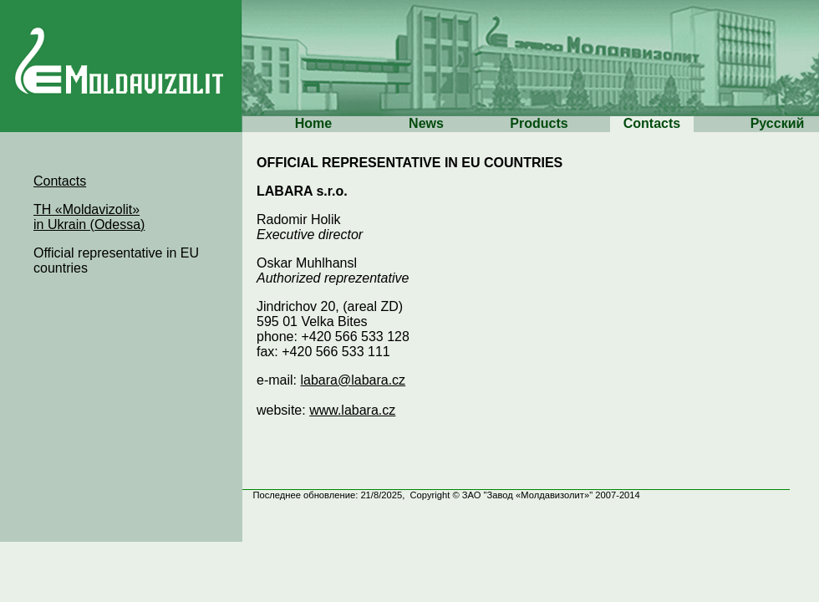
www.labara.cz (352, 410)
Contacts (651, 123)
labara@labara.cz (352, 380)
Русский (777, 123)
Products (538, 123)
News (426, 123)
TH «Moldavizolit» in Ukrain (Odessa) (89, 217)
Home (313, 123)
